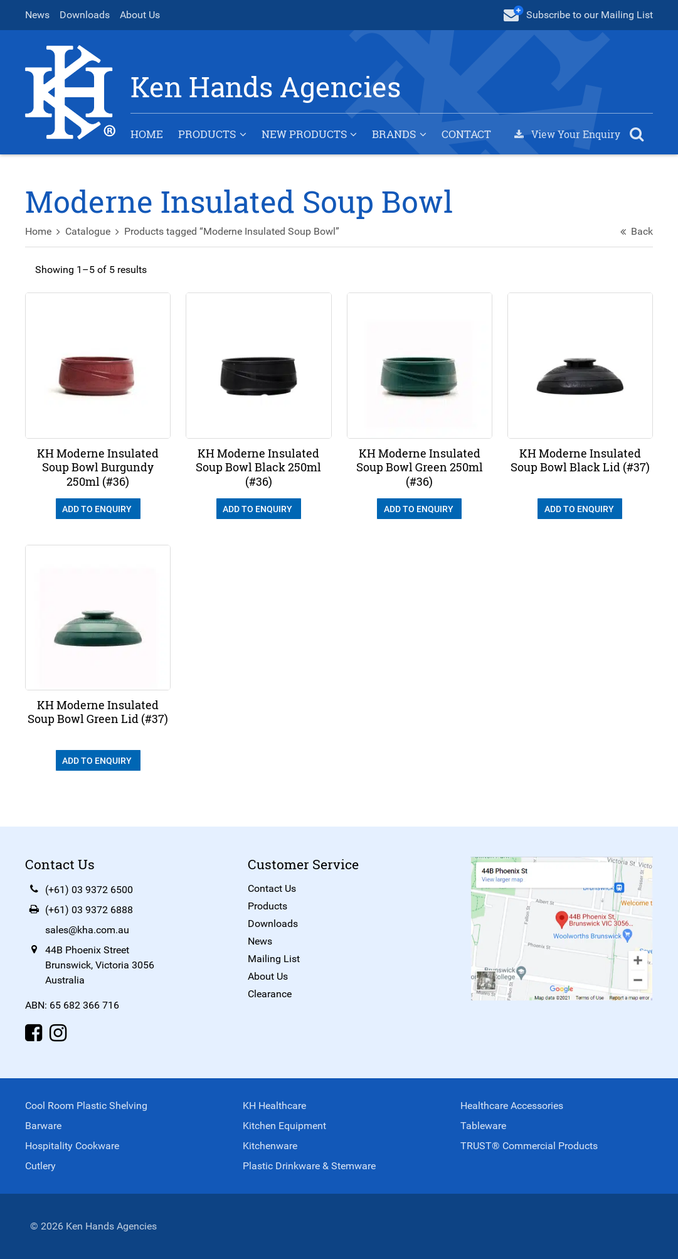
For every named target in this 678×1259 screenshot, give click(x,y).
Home (146, 134)
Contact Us (272, 888)
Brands (394, 134)
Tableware (483, 1126)
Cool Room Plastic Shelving (86, 1106)
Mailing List (274, 959)
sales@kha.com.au (87, 930)
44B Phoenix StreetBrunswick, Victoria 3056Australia (99, 965)
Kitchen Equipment (284, 1126)
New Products (304, 134)
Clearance (270, 994)
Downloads (85, 15)
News (37, 15)
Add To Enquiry (98, 509)
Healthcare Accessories (511, 1106)
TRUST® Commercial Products (529, 1146)
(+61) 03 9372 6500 (89, 890)
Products (207, 134)
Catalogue (87, 231)
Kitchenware (270, 1146)
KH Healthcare (274, 1106)
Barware (43, 1126)
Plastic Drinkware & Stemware (309, 1166)
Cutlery (40, 1166)
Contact (466, 134)
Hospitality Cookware (72, 1146)
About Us (140, 15)
